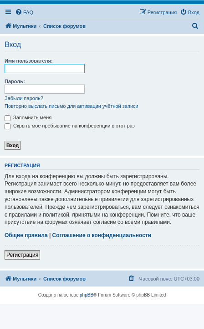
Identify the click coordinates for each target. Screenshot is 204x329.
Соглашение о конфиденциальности (102, 235)
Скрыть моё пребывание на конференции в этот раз (70, 125)
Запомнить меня (28, 117)
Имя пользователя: (29, 61)
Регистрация (22, 255)
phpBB (86, 294)
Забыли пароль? (24, 98)
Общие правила (26, 235)
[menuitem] (24, 12)
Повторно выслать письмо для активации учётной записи (71, 106)
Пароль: (15, 81)
